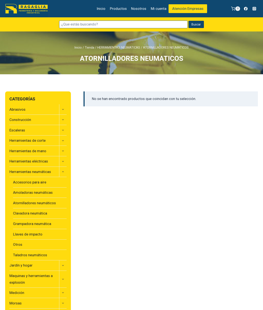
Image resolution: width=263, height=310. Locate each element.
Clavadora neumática (30, 213)
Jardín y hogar (21, 265)
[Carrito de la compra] (235, 8)
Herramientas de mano (27, 151)
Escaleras (17, 130)
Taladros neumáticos (30, 255)
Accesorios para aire (29, 182)
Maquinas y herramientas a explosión (31, 279)
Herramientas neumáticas (30, 172)
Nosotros (138, 8)
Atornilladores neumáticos (34, 203)
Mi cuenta (158, 8)
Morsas (15, 303)
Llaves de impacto (27, 234)
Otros (17, 244)
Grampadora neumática (32, 224)
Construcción (20, 120)
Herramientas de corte (27, 140)
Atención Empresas (187, 8)
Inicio (101, 8)
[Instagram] (254, 8)
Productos (118, 8)
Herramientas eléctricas (28, 161)
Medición (16, 293)
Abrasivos (17, 109)
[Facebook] (246, 8)
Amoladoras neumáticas (33, 192)
